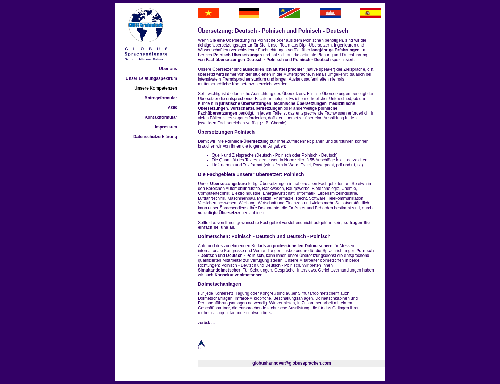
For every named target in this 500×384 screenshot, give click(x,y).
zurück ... (206, 322)
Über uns (168, 68)
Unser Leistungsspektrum (151, 78)
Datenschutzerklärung (155, 136)
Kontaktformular (161, 117)
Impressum (166, 127)
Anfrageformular (160, 97)
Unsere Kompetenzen (155, 88)
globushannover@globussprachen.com (291, 363)
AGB (172, 107)
